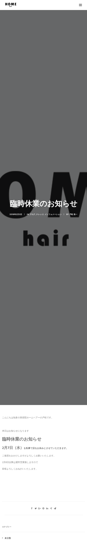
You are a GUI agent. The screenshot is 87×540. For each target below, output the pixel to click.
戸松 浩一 (73, 214)
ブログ (32, 214)
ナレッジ (40, 214)
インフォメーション (53, 214)
